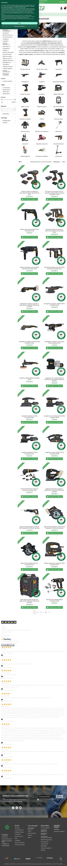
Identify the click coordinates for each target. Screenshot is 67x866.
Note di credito (32, 833)
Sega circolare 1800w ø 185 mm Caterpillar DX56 (29, 563)
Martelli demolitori (59, 144)
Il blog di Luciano (19, 832)
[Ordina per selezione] (57, 162)
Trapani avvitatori (25, 94)
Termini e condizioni (46, 848)
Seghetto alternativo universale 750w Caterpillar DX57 (54, 563)
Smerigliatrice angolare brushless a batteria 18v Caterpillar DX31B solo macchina (29, 305)
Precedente (4, 645)
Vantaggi (56, 829)
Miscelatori (58, 131)
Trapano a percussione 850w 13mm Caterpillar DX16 (29, 230)
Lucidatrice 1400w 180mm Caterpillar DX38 (29, 378)
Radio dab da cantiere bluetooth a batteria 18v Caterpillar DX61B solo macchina (29, 601)
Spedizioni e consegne (44, 833)
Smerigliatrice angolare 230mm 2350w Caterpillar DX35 (54, 304)
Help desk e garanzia (46, 839)
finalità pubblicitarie (15, 848)
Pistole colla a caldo (42, 69)
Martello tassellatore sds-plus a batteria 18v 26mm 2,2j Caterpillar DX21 (54, 231)
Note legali (44, 846)
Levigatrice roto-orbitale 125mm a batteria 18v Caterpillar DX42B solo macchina (54, 379)
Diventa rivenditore (59, 831)
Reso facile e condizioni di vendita (46, 837)
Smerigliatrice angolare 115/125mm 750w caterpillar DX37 (54, 342)
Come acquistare (45, 828)
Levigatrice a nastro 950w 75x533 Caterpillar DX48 (54, 453)
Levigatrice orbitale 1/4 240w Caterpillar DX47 (29, 453)
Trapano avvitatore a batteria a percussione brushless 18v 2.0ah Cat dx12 (29, 193)
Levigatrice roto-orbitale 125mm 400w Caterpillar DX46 (54, 416)
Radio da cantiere (42, 106)
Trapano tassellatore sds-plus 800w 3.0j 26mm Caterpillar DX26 (29, 267)
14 (45, 612)
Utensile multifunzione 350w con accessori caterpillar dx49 (29, 489)
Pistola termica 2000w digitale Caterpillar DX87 (54, 600)
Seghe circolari (25, 106)
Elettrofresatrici (25, 131)
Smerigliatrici (25, 81)
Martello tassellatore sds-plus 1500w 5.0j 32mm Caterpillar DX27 (54, 267)
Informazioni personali (31, 828)
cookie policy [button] (23, 844)
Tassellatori (58, 69)
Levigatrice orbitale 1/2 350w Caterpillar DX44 (29, 416)
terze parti (19, 845)
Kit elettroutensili (25, 69)
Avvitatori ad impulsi (25, 119)
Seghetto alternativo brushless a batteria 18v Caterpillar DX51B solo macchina (54, 490)
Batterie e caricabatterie (42, 131)
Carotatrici (25, 144)
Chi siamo (17, 828)
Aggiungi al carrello (29, 199)
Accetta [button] (19, 860)
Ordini (29, 831)
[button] (37, 839)
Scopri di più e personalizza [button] (19, 863)
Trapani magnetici (25, 156)
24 (63, 161)
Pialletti (42, 119)
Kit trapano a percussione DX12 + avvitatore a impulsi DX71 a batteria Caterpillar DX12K (54, 193)
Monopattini (58, 156)
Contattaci (18, 834)
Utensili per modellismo (42, 156)
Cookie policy (44, 844)
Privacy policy (44, 841)
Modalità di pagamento (44, 830)
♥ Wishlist (62, 2)
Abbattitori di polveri (42, 144)
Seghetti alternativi (58, 94)
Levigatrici (42, 94)
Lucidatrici (42, 81)
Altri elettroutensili (58, 106)
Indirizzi (30, 835)
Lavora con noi (19, 836)
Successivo (11, 645)
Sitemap (43, 850)
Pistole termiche (58, 119)
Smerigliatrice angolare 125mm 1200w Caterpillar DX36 (29, 342)
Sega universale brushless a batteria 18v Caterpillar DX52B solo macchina (29, 527)
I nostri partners (19, 830)
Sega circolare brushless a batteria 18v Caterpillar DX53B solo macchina (54, 527)
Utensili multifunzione (58, 81)
